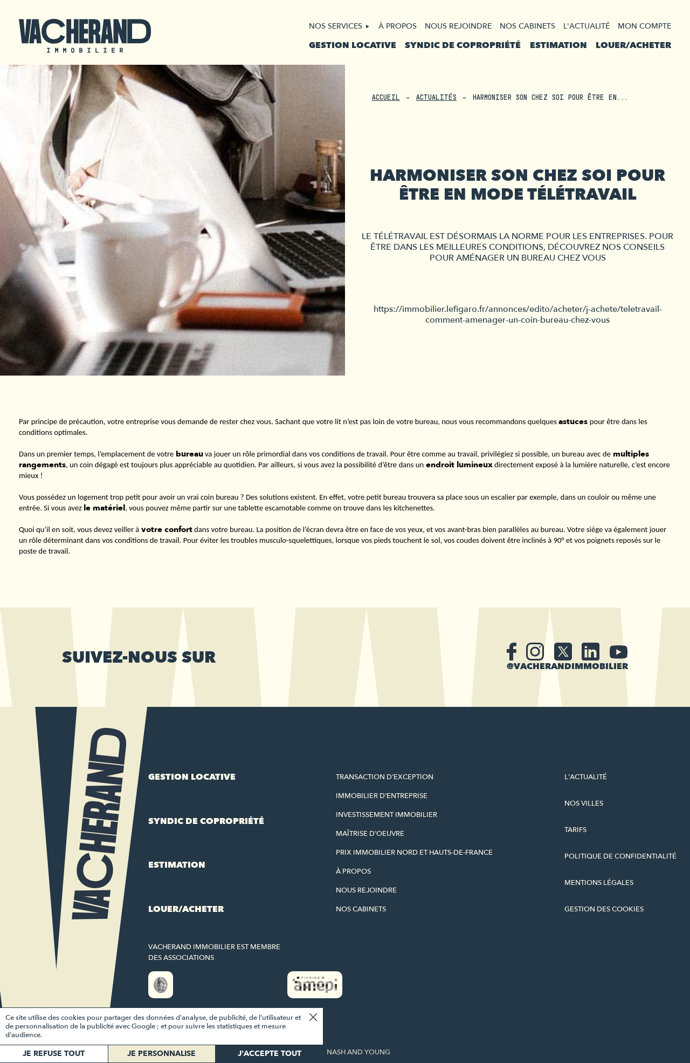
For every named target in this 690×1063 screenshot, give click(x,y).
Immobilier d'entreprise (381, 796)
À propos (397, 26)
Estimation (558, 45)
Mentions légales (598, 883)
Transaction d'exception (384, 777)
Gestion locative (352, 45)
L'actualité (586, 26)
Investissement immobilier (386, 815)
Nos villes (583, 803)
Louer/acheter (633, 45)
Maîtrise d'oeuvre (370, 834)
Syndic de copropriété (463, 45)
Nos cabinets (527, 26)
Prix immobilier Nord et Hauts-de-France (414, 852)
